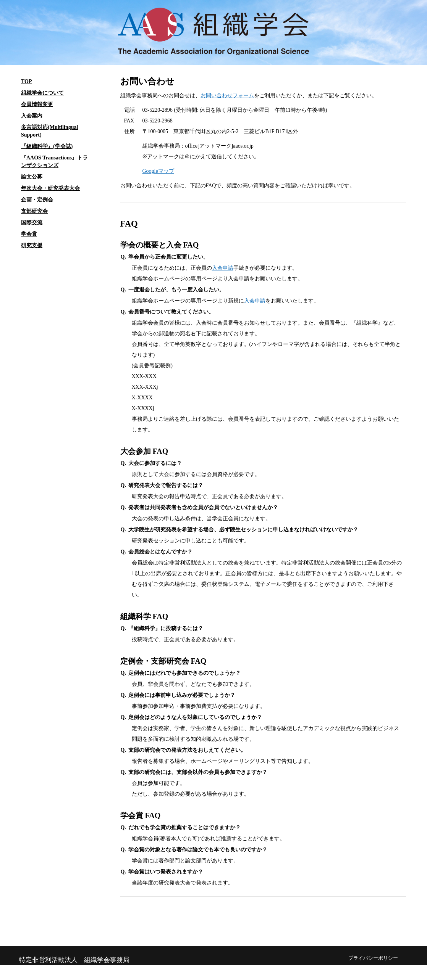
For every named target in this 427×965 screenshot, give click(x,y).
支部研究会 (34, 211)
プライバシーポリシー (373, 958)
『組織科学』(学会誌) (47, 146)
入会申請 (222, 268)
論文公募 (31, 177)
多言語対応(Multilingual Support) (49, 131)
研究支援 (31, 245)
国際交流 (31, 222)
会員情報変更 (37, 104)
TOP (26, 81)
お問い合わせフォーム (227, 95)
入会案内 (31, 116)
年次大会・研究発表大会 (50, 188)
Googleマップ (158, 171)
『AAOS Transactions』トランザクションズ (54, 161)
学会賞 (29, 234)
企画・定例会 (37, 200)
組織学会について (42, 93)
